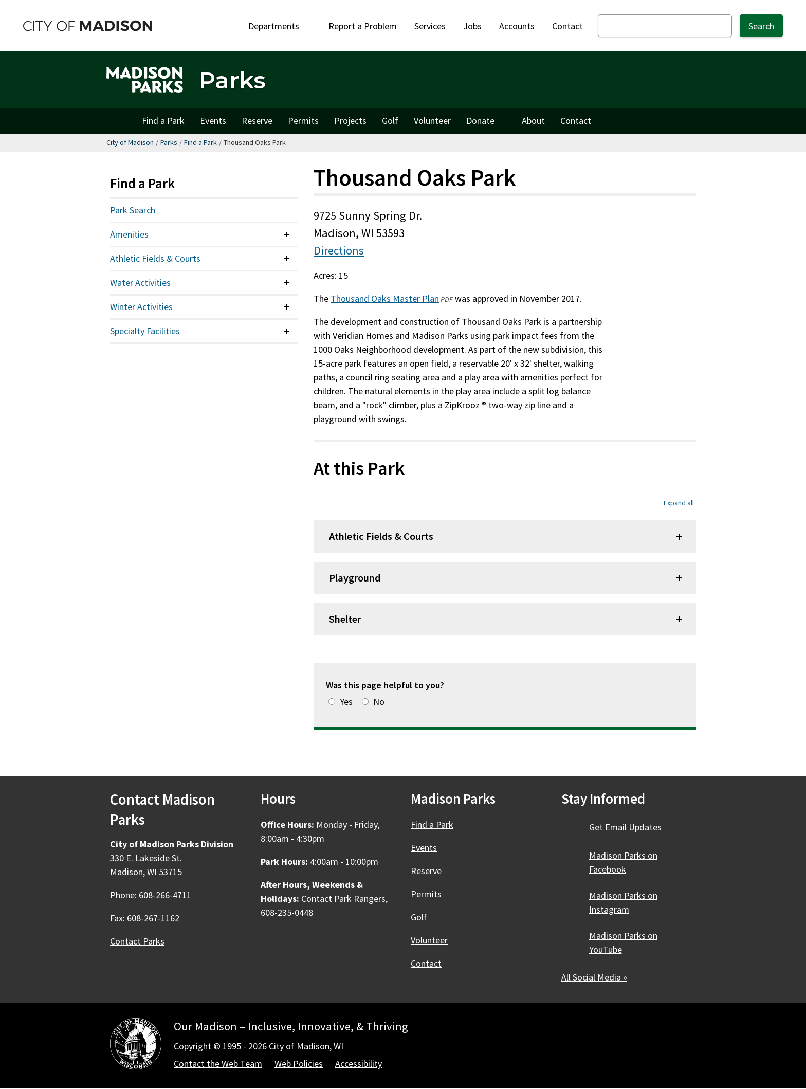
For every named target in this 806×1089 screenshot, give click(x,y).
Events (213, 120)
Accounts (517, 26)
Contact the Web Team (218, 1063)
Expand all (679, 502)
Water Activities (140, 282)
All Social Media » (594, 977)
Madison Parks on (623, 862)
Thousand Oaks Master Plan (385, 298)
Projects (350, 120)
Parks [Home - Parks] (232, 80)
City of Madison (130, 142)
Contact (567, 26)
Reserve (257, 120)
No (378, 701)
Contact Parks (137, 941)
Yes (346, 701)
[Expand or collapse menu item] (287, 234)
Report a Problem (362, 26)
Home (120, 121)
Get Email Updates (625, 827)
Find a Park (163, 120)
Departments (279, 26)
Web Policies (298, 1063)
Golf (390, 120)
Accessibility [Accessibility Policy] (358, 1063)
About (533, 120)
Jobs (472, 26)
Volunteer (432, 120)
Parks (168, 142)
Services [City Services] (430, 26)
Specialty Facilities (145, 331)
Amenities (129, 234)
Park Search (132, 210)
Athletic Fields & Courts (155, 258)
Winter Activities (141, 307)
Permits (303, 120)
